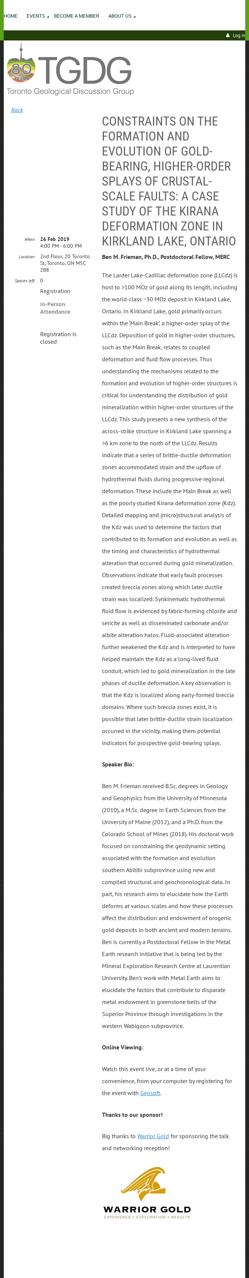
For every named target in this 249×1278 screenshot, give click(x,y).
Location (26, 256)
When (29, 239)
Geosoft (150, 1093)
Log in (239, 35)
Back (17, 110)
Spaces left (24, 280)
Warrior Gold (153, 1136)
